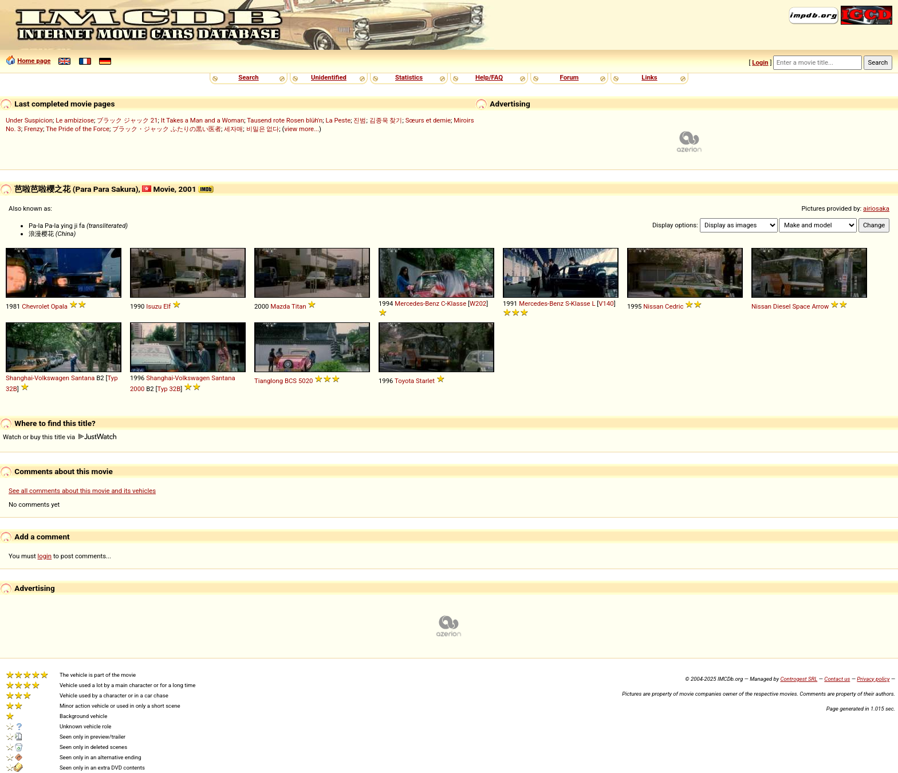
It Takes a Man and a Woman (202, 120)
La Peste (337, 120)
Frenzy (33, 129)
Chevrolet (35, 306)
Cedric (674, 306)
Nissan (653, 306)
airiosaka (876, 208)
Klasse (457, 303)
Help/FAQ (489, 77)
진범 (359, 120)
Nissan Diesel (771, 306)
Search (248, 77)
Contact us (837, 679)
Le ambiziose (75, 120)
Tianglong (268, 381)
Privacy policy (873, 679)
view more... (301, 129)
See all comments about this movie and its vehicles (82, 491)
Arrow (820, 306)
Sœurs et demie (428, 120)
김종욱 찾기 (386, 120)
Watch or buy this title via (59, 437)
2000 (137, 389)
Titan (299, 306)
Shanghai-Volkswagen (37, 378)
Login (760, 62)
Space (801, 306)
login (45, 556)
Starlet (425, 381)
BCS (291, 381)
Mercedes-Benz (417, 303)
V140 (605, 303)
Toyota (404, 381)
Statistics (409, 77)
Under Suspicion (29, 120)
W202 (478, 303)
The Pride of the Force (77, 129)
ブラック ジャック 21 (127, 120)
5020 (305, 381)
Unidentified (328, 77)
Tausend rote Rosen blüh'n (284, 120)
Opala (59, 306)
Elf (167, 306)
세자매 (233, 129)
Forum (569, 77)
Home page (33, 61)
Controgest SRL (798, 679)
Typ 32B (169, 389)
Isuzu (154, 306)
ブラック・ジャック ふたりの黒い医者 (166, 129)
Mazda (280, 306)
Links (649, 77)
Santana (82, 378)
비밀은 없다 (262, 129)
